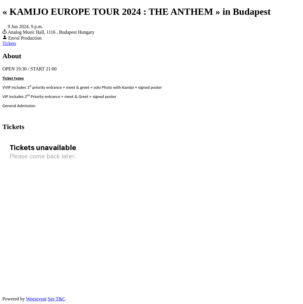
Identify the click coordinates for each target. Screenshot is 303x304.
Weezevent (36, 298)
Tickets (9, 43)
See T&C (56, 298)
